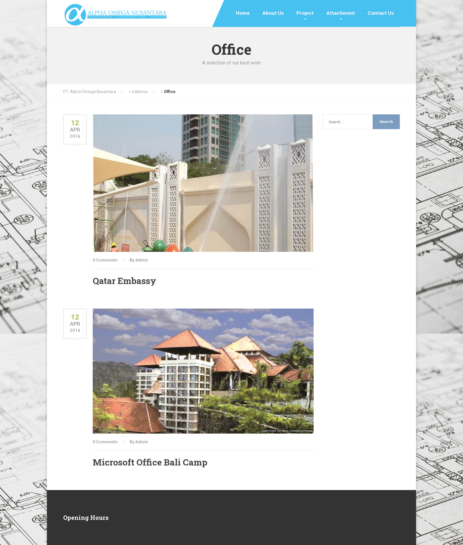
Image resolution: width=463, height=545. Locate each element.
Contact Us (381, 13)
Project (305, 13)
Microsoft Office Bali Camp (150, 462)
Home (243, 13)
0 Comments (105, 260)
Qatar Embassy (124, 280)
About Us (273, 13)
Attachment (341, 13)
